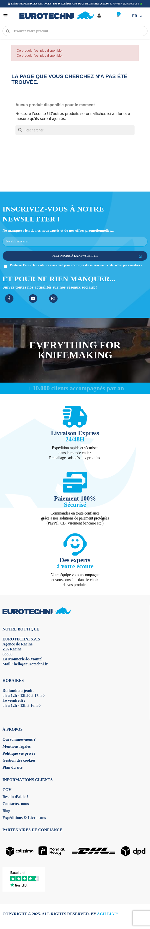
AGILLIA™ (107, 914)
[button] (5, 15)
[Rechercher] (75, 130)
